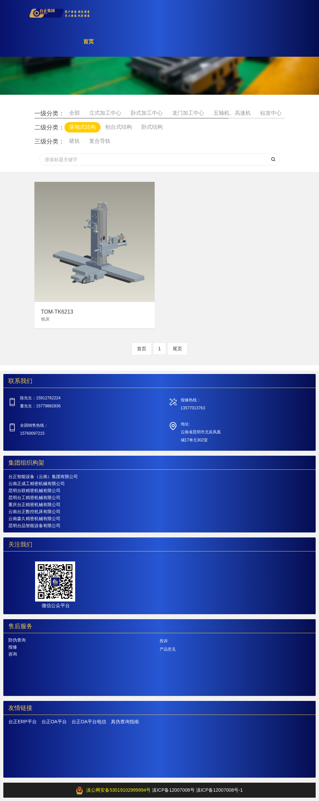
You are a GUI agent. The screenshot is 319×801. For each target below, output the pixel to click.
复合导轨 (100, 141)
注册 (251, 15)
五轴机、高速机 (232, 113)
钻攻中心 (271, 113)
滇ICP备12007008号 (173, 790)
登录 (275, 15)
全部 (74, 113)
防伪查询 (17, 640)
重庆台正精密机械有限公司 (34, 504)
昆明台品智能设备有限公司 (34, 525)
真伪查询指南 (125, 721)
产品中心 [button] (164, 45)
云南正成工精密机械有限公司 (36, 483)
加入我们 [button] (272, 45)
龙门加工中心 (188, 113)
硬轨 (74, 141)
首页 (135, 45)
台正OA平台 (54, 721)
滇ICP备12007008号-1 (219, 790)
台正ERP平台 (22, 721)
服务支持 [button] (236, 45)
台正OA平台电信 (88, 721)
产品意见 (168, 649)
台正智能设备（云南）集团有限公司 (43, 476)
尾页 (177, 348)
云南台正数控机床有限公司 (34, 511)
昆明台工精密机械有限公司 (34, 497)
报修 (12, 647)
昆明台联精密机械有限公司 (34, 490)
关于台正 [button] (200, 45)
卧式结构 (152, 127)
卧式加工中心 (147, 113)
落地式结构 (82, 127)
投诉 (164, 641)
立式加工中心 (105, 113)
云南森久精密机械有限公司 (34, 518)
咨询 (12, 654)
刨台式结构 (118, 127)
